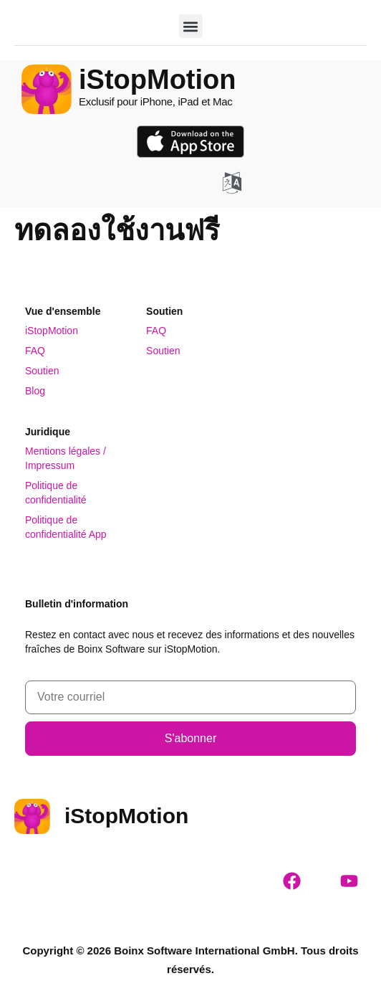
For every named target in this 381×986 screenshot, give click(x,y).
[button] (191, 26)
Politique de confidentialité (56, 493)
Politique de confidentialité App (66, 527)
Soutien (42, 370)
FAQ (35, 350)
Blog (35, 391)
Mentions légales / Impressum (65, 458)
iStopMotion (51, 330)
